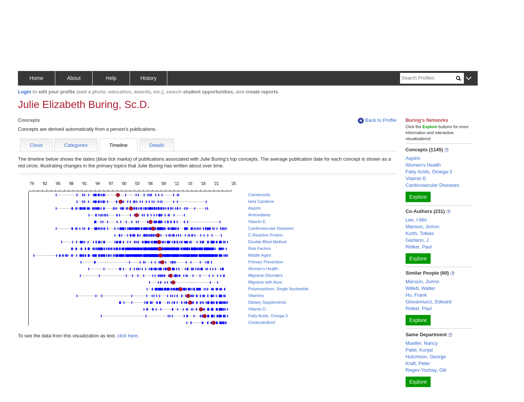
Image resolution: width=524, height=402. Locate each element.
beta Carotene (261, 201)
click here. (128, 335)
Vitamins (256, 295)
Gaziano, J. (418, 240)
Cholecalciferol (261, 322)
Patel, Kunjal (419, 350)
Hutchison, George (426, 356)
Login (24, 92)
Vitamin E (257, 221)
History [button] (148, 78)
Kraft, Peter (418, 363)
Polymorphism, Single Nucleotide (278, 289)
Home (36, 78)
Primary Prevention (265, 262)
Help (111, 78)
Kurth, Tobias (420, 233)
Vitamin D (257, 309)
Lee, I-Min (416, 220)
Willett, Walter (420, 288)
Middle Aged (259, 255)
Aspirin (254, 208)
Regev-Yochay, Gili (426, 370)
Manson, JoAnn (422, 226)
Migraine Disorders (265, 275)
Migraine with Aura (265, 282)
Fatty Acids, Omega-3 (268, 315)
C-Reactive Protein (265, 235)
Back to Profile (377, 120)
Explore (418, 197)
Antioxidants (259, 215)
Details (156, 145)
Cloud (36, 145)
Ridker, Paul (419, 247)
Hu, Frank (416, 295)
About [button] (74, 78)
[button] (468, 78)
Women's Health (263, 268)
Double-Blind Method (267, 241)
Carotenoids (259, 194)
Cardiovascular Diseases (271, 228)
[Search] (428, 78)
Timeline (118, 145)
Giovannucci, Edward (429, 301)
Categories (76, 145)
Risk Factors (259, 248)
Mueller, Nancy (422, 343)
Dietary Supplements (267, 302)
